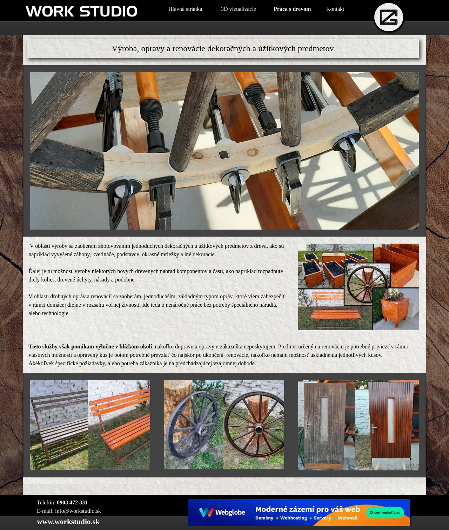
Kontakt (335, 9)
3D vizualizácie (238, 9)
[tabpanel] (222, 48)
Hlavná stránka (185, 9)
